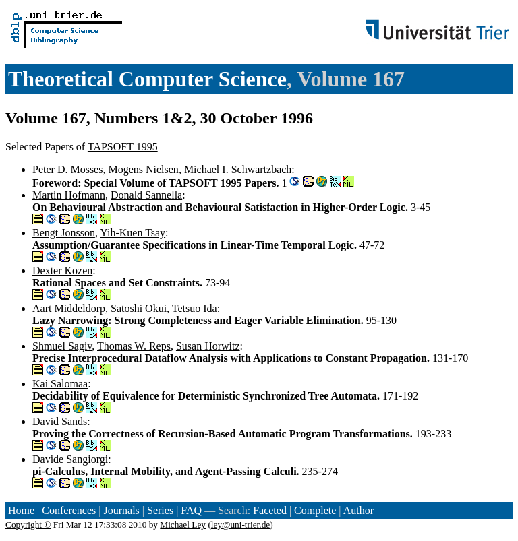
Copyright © (28, 524)
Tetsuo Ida (194, 308)
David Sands (59, 421)
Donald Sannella (146, 195)
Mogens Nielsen (143, 169)
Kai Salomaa (60, 383)
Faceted (270, 510)
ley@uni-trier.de (240, 524)
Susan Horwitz (208, 346)
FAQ (191, 510)
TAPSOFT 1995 (123, 146)
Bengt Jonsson (63, 232)
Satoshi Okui (139, 308)
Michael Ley (183, 524)
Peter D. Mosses (67, 169)
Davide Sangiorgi (70, 459)
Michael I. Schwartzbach (237, 169)
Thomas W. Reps (134, 346)
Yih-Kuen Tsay (132, 232)
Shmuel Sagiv (62, 346)
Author (358, 510)
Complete (315, 510)
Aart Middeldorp (68, 308)
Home (21, 510)
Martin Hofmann (68, 195)
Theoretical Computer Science (147, 79)
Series (160, 510)
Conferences (69, 510)
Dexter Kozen (62, 270)
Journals (121, 510)
